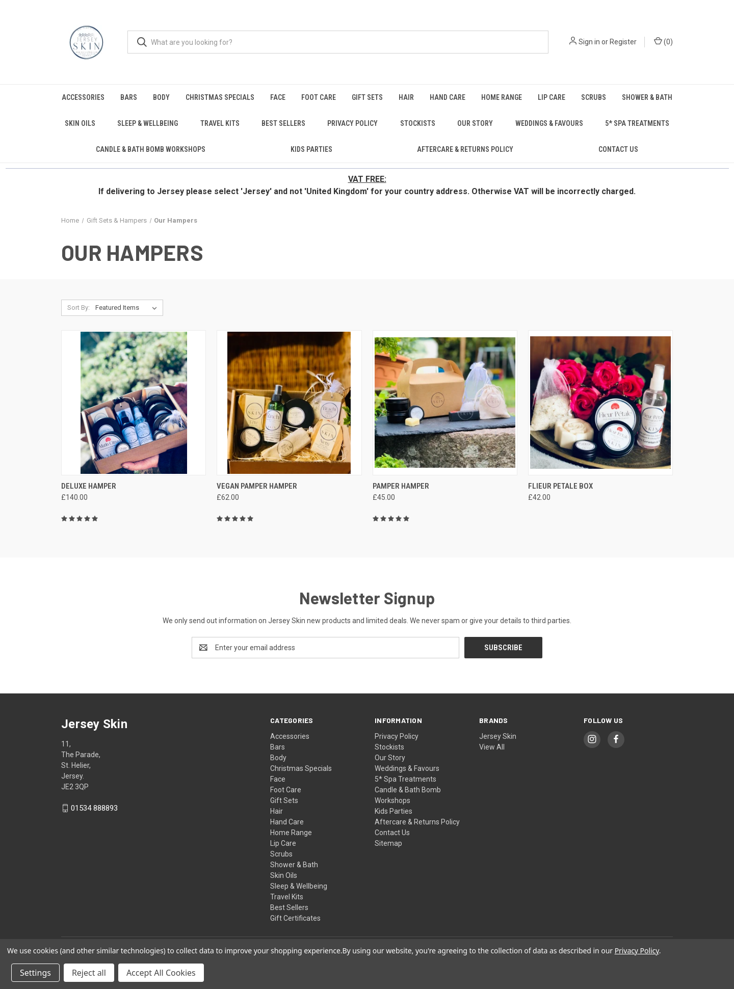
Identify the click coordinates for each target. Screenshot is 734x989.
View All (492, 747)
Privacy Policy (352, 123)
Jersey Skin (497, 736)
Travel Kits (220, 123)
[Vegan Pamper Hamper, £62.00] (289, 402)
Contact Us (618, 149)
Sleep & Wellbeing (147, 123)
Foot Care (318, 97)
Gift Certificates (295, 918)
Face (277, 97)
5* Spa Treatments (637, 123)
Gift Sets (367, 97)
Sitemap (388, 843)
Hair (406, 97)
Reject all (89, 972)
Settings (35, 972)
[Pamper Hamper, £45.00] (445, 402)
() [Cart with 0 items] (663, 41)
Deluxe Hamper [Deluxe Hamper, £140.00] (88, 486)
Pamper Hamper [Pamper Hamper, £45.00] (401, 486)
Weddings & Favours (549, 123)
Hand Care (447, 97)
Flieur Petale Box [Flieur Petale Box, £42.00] (560, 486)
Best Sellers (283, 123)
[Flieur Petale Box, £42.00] (600, 402)
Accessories (83, 97)
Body (161, 97)
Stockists (417, 123)
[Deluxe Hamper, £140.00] (133, 402)
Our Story (475, 123)
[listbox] (128, 307)
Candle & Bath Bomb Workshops (150, 149)
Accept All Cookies (161, 972)
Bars (128, 97)
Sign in (589, 42)
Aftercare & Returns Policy (465, 149)
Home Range (501, 97)
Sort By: (78, 307)
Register (623, 42)
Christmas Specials (220, 97)
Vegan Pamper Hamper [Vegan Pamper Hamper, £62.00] (257, 486)
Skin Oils (80, 123)
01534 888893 (94, 808)
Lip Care (551, 97)
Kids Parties (311, 149)
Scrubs (593, 97)
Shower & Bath (647, 97)
